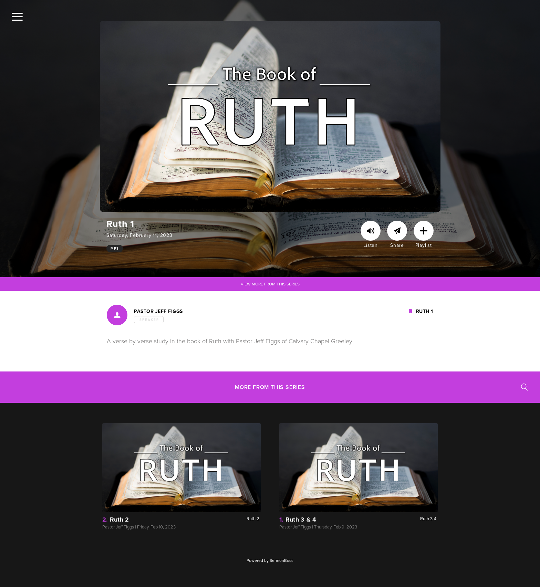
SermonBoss (281, 560)
